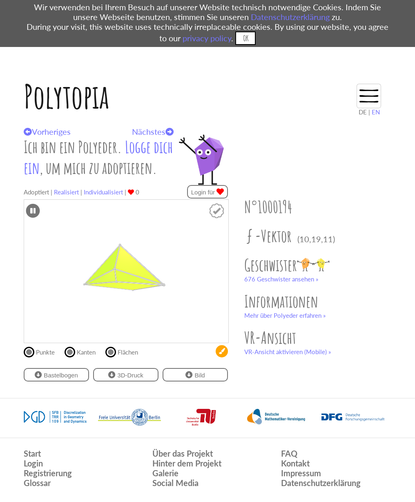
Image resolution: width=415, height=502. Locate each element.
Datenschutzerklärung (290, 17)
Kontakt (295, 463)
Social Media (175, 483)
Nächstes (153, 131)
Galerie (165, 473)
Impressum (301, 473)
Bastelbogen (56, 375)
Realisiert (66, 192)
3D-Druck (125, 375)
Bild (195, 375)
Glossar (37, 483)
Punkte (43, 351)
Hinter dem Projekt (186, 463)
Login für (207, 192)
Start (32, 453)
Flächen (125, 351)
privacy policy (207, 38)
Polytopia (66, 96)
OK (245, 38)
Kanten (84, 351)
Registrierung (48, 473)
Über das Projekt (182, 453)
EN (376, 112)
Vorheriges (47, 131)
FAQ (289, 453)
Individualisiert (103, 192)
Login (33, 463)
